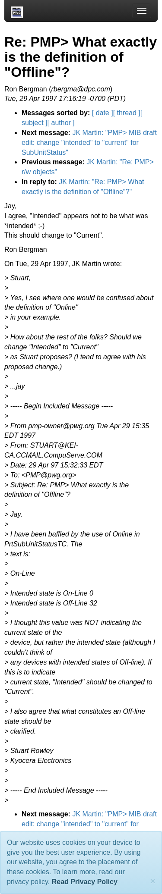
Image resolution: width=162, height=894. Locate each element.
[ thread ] (126, 112)
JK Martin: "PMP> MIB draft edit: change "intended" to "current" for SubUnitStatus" (89, 142)
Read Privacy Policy (85, 881)
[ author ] (61, 122)
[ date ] (102, 112)
